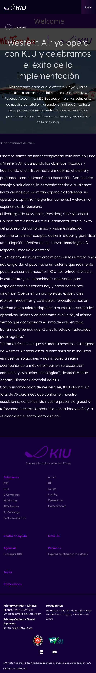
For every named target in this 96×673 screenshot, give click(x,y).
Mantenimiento (57, 506)
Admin (52, 477)
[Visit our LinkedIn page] (41, 652)
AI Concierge (12, 512)
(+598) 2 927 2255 (23, 609)
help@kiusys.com (22, 627)
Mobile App (11, 500)
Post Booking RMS (15, 518)
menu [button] (88, 7)
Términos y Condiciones (15, 668)
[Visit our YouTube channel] (54, 652)
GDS (6, 489)
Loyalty (52, 494)
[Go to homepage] (15, 7)
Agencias (10, 548)
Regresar (15, 27)
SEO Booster (11, 506)
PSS (6, 483)
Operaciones (56, 500)
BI (49, 482)
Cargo (52, 488)
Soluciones (11, 477)
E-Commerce (12, 494)
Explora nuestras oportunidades (68, 554)
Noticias (54, 536)
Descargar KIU (13, 554)
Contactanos (13, 584)
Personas (54, 548)
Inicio (8, 572)
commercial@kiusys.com (26, 613)
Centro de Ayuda (15, 536)
